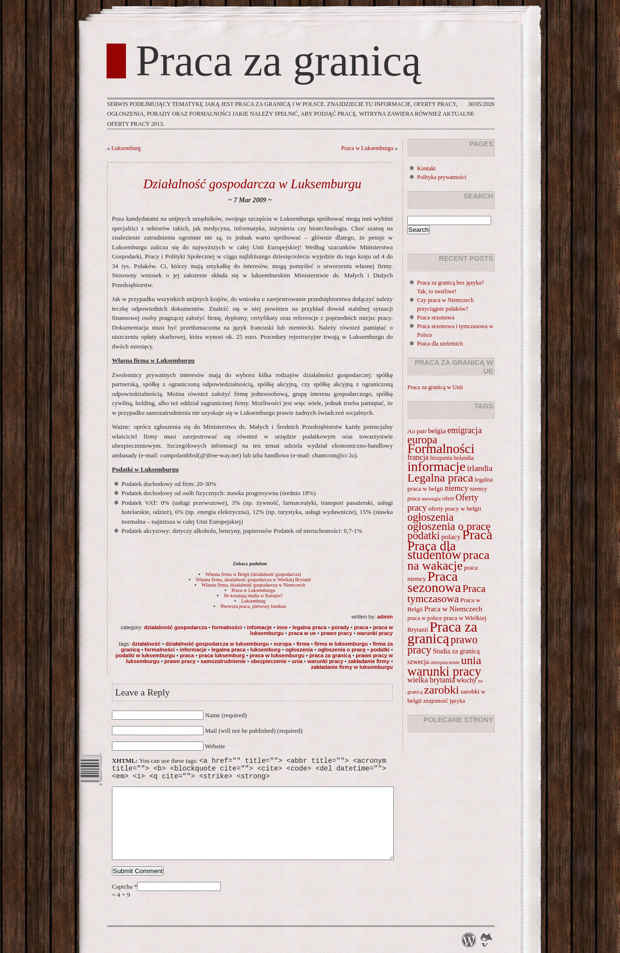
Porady (340, 627)
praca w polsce (424, 618)
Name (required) (226, 715)
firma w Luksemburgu (341, 644)
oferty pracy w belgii (454, 508)
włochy (466, 680)
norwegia (431, 498)
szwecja (418, 662)
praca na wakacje (448, 560)
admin (385, 617)
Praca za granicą (278, 61)
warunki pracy (375, 633)
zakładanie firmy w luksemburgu (352, 667)
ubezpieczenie (268, 661)
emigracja (464, 430)
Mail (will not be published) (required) (253, 730)
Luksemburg (125, 148)
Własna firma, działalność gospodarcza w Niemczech (253, 585)
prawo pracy (336, 633)
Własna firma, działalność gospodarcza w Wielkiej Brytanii (253, 579)
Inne (282, 627)
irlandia (480, 468)
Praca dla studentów (434, 550)
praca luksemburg (222, 655)
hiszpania (441, 457)
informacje (193, 649)
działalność (146, 644)
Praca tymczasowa (446, 594)
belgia (437, 431)
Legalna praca (309, 627)
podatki (380, 649)
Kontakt (426, 168)
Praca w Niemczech (453, 609)
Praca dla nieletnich (440, 343)
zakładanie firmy (368, 661)
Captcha (123, 901)
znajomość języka (444, 700)
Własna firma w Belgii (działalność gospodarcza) (253, 574)
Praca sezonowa (435, 317)
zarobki (441, 689)
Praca (361, 627)
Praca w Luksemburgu (367, 148)
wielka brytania (431, 680)
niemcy (456, 488)
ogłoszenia (299, 649)
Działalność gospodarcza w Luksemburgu (252, 184)
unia (297, 661)
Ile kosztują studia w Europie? (253, 595)
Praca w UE (302, 633)
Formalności (227, 627)
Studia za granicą (456, 651)
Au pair (417, 431)
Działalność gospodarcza (175, 627)
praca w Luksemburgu (276, 655)
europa (283, 644)
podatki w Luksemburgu (145, 655)
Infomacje (259, 627)
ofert (448, 498)
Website (215, 746)
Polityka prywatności (441, 177)
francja (418, 457)
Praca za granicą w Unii (435, 387)
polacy (451, 537)
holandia (464, 457)
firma (303, 644)
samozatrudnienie (223, 661)
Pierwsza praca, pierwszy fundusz (253, 606)
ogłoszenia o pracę (342, 649)
